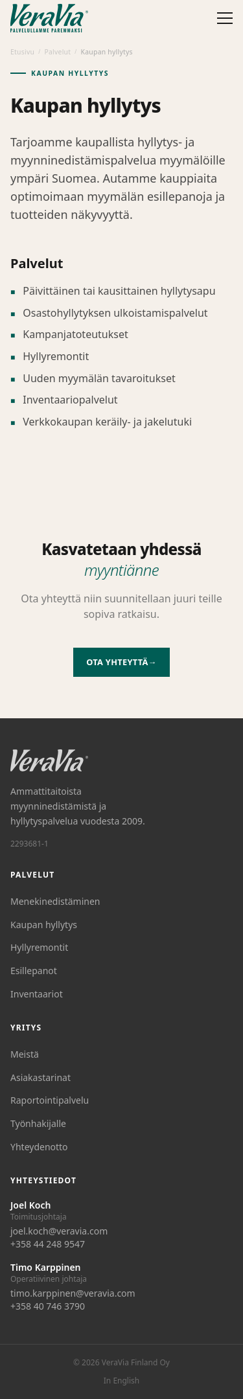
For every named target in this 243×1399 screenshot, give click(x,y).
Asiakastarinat (40, 1077)
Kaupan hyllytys (43, 924)
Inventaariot (36, 994)
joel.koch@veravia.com (59, 1231)
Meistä (24, 1054)
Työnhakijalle (38, 1123)
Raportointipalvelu (49, 1100)
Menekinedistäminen (55, 901)
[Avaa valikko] (224, 18)
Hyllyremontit (39, 947)
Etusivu (22, 51)
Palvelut (57, 51)
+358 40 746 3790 (47, 1306)
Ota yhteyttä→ (121, 662)
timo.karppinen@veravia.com (72, 1293)
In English (121, 1381)
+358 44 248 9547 (47, 1244)
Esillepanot (33, 970)
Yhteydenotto (39, 1147)
